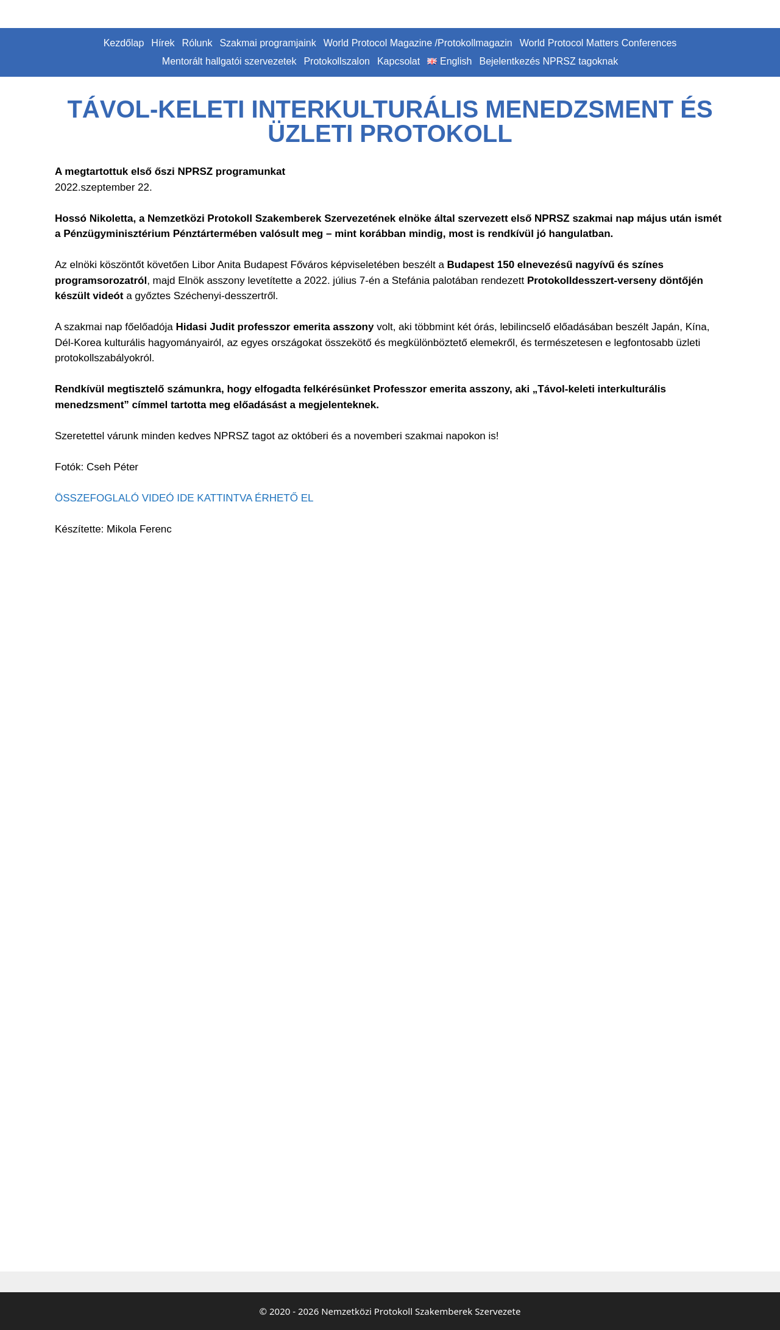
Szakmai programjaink (267, 43)
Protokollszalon (336, 61)
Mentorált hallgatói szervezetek (229, 61)
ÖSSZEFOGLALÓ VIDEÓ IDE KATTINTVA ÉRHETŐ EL (184, 498)
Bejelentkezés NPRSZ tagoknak (548, 61)
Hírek (162, 43)
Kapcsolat (398, 61)
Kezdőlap (124, 43)
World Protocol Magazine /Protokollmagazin (418, 43)
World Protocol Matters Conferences (598, 43)
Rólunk (197, 43)
